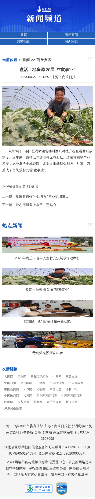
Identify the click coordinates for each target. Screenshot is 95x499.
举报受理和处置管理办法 (47, 468)
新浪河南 (71, 402)
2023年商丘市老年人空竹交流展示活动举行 (47, 258)
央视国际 (26, 383)
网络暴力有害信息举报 (31, 474)
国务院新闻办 (39, 376)
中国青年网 (76, 383)
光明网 (40, 389)
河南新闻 (23, 41)
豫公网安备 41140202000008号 (62, 453)
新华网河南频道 (46, 395)
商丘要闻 (71, 35)
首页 (23, 35)
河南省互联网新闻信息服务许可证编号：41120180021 (45, 447)
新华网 (21, 376)
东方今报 (23, 402)
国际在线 (71, 376)
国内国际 (71, 41)
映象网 (8, 402)
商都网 (37, 402)
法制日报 (71, 389)
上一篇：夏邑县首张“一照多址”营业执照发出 (35, 196)
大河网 (27, 395)
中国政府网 (11, 395)
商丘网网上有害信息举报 (69, 474)
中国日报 (10, 383)
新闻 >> (28, 60)
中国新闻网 (11, 389)
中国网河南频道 (71, 395)
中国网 (56, 376)
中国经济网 (57, 383)
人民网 (8, 376)
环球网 (27, 389)
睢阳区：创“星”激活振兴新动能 (47, 321)
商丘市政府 (54, 402)
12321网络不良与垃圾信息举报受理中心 (35, 462)
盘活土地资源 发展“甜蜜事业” (47, 290)
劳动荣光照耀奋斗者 (47, 353)
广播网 (40, 383)
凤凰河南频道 (13, 408)
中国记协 (55, 389)
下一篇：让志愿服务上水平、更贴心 (29, 205)
